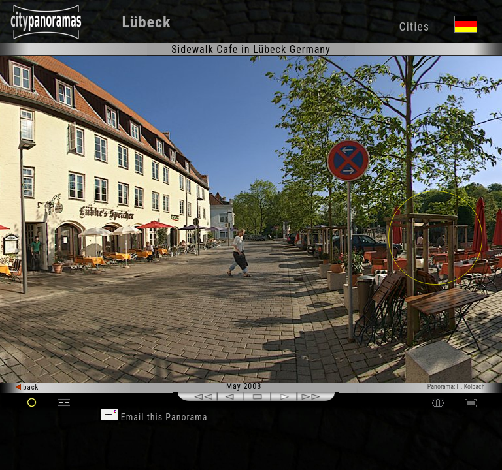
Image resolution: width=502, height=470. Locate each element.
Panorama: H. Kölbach (456, 386)
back (27, 387)
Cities (414, 26)
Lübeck (146, 22)
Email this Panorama (154, 417)
